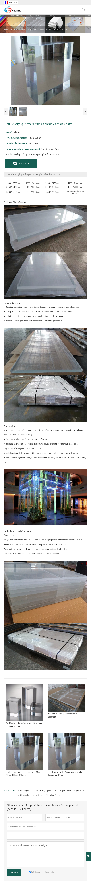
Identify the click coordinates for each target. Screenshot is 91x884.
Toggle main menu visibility (76, 8)
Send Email (21, 163)
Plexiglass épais (53, 795)
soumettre (14, 872)
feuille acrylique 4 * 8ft (46, 790)
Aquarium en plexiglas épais (72, 790)
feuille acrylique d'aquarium (29, 795)
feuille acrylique (24, 790)
